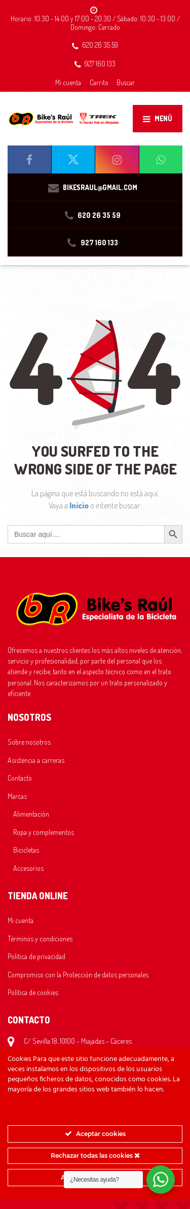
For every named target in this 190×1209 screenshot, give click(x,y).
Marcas (17, 795)
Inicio (79, 505)
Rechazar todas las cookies (95, 1155)
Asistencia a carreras (36, 759)
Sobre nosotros (29, 741)
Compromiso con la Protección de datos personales (78, 974)
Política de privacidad (36, 956)
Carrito (99, 82)
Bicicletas (26, 849)
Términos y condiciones (40, 938)
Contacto (20, 777)
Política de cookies (33, 992)
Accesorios (28, 867)
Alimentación (31, 813)
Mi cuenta (68, 82)
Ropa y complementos (43, 831)
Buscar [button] (126, 82)
